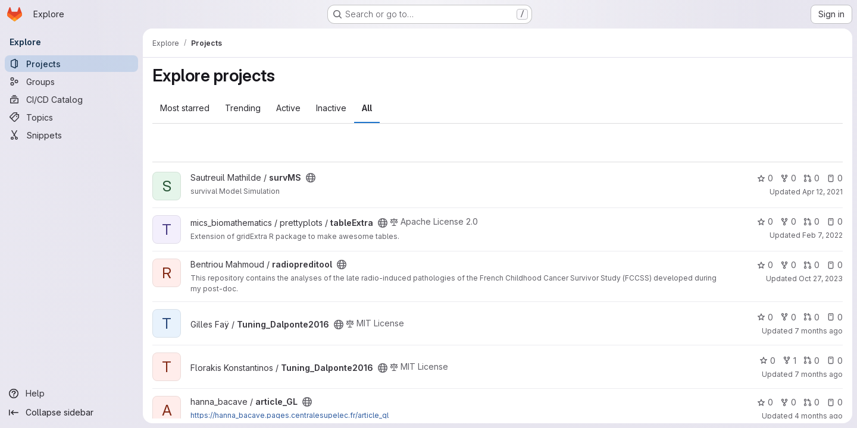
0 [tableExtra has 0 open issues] (835, 221)
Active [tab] (288, 108)
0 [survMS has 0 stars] (765, 178)
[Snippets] (71, 135)
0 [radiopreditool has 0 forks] (788, 265)
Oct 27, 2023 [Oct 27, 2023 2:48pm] (821, 278)
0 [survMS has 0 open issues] (835, 178)
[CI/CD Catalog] (71, 99)
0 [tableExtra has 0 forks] (788, 221)
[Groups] (71, 81)
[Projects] (71, 63)
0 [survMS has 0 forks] (788, 178)
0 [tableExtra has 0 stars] (765, 221)
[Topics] (71, 117)
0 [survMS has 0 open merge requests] (811, 178)
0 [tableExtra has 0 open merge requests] (811, 221)
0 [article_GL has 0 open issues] (835, 402)
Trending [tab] (243, 108)
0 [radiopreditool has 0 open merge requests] (811, 265)
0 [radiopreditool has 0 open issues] (835, 265)
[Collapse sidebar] (71, 412)
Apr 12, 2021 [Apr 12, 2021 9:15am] (822, 191)
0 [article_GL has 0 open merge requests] (811, 402)
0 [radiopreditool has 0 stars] (765, 265)
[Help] (71, 393)
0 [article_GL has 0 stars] (765, 402)
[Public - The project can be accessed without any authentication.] (310, 177)
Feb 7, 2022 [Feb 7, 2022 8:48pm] (822, 235)
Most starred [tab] (184, 108)
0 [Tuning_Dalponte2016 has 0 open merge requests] (811, 317)
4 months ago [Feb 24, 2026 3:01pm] (819, 415)
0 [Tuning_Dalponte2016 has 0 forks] (788, 317)
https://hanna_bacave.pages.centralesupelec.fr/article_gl (289, 415)
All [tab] (367, 108)
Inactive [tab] (331, 108)
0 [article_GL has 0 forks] (788, 402)
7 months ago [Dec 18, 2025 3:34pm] (819, 330)
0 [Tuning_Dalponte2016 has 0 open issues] (835, 317)
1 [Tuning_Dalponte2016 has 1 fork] (789, 360)
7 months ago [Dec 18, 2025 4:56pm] (819, 374)
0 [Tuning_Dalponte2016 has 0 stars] (765, 317)
